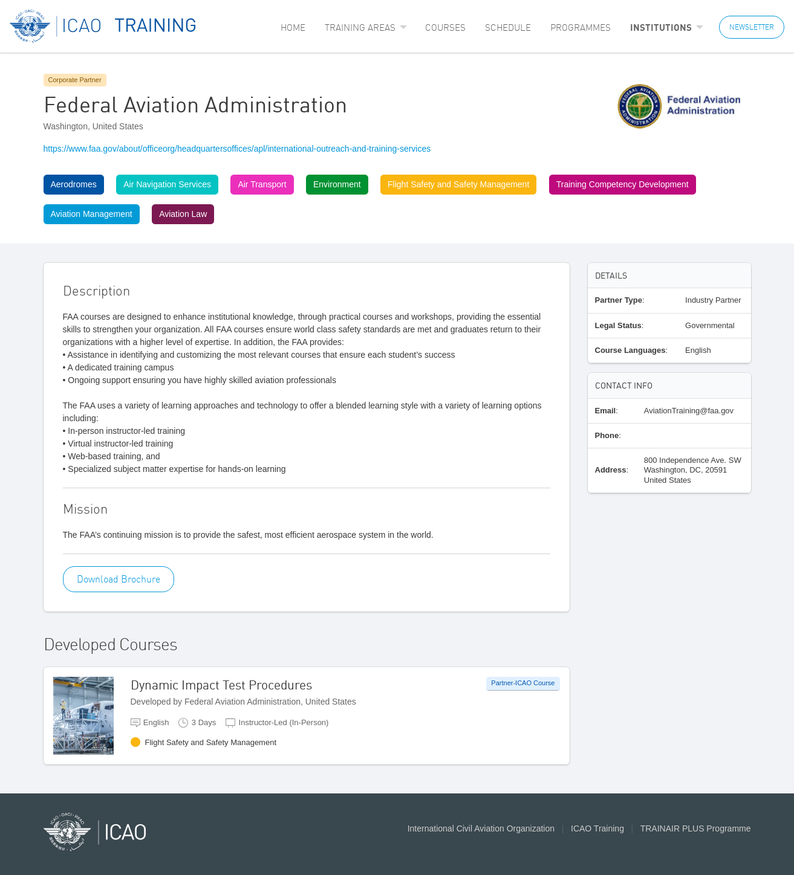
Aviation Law (183, 214)
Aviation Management (91, 214)
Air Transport (262, 184)
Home (293, 27)
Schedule (508, 27)
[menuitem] (293, 27)
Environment (337, 184)
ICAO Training (597, 828)
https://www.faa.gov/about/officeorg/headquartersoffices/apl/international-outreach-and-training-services (237, 148)
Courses (445, 27)
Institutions (661, 27)
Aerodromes (74, 184)
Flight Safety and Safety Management (458, 184)
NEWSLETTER (751, 26)
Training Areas (360, 27)
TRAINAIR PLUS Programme (695, 828)
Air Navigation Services (167, 184)
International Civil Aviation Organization (481, 828)
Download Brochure (118, 579)
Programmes (580, 27)
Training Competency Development (622, 184)
